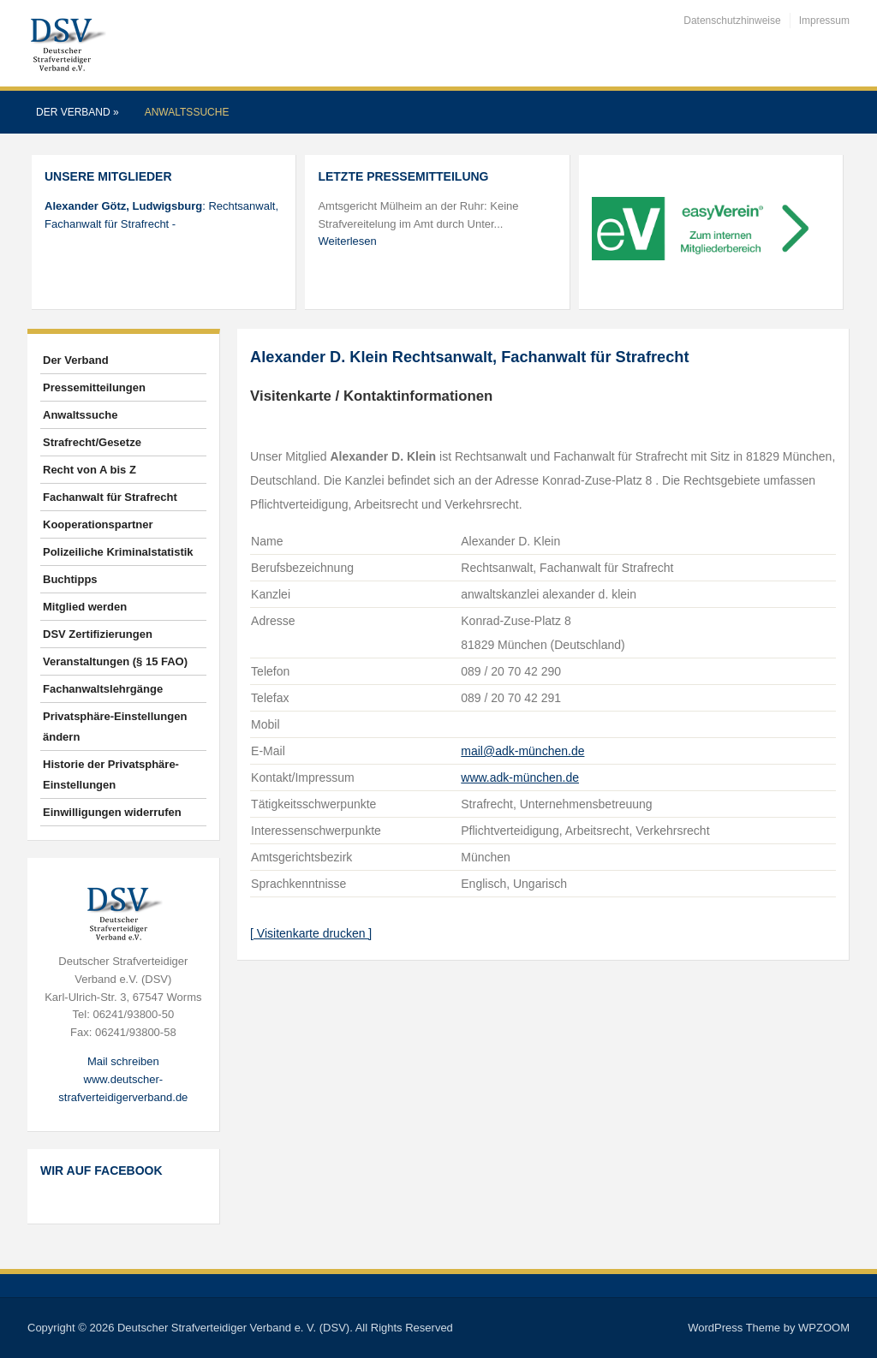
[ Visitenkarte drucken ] (311, 933)
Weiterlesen (347, 241)
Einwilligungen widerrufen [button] (112, 812)
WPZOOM (824, 1327)
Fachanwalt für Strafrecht (110, 497)
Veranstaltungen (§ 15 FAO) (115, 661)
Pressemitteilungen (94, 387)
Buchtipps (70, 579)
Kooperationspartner (98, 524)
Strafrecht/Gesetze (92, 442)
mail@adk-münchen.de (522, 751)
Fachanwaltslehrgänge (103, 688)
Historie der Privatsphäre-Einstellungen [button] (111, 774)
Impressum (824, 21)
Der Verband (77, 112)
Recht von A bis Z (89, 469)
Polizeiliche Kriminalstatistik (118, 551)
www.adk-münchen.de (520, 777)
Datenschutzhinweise (731, 21)
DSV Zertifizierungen (97, 634)
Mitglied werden (85, 606)
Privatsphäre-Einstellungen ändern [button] (115, 726)
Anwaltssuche (187, 112)
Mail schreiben (123, 1061)
